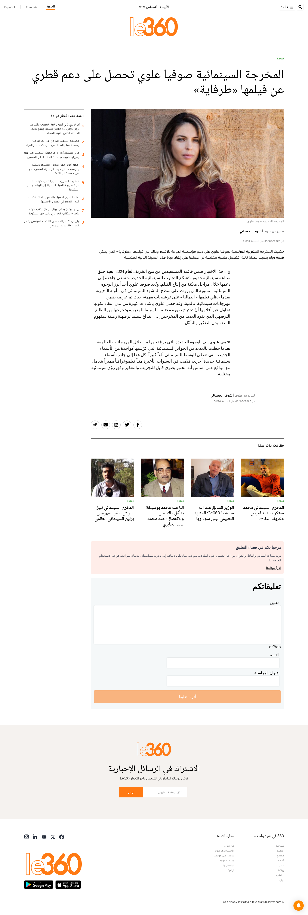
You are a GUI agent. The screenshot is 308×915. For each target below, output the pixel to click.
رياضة (281, 870)
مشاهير (280, 875)
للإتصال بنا (228, 865)
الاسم (274, 654)
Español (9, 7)
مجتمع (280, 855)
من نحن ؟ (229, 845)
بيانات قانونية (227, 860)
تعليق (274, 602)
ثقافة (280, 58)
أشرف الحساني (251, 231)
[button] (298, 905)
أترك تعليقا (187, 696)
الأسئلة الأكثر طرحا (224, 850)
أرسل (130, 792)
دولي (281, 880)
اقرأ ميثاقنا (273, 568)
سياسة (280, 845)
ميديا (281, 865)
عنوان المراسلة (266, 673)
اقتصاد (280, 850)
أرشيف (230, 870)
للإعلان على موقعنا (224, 855)
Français (31, 7)
